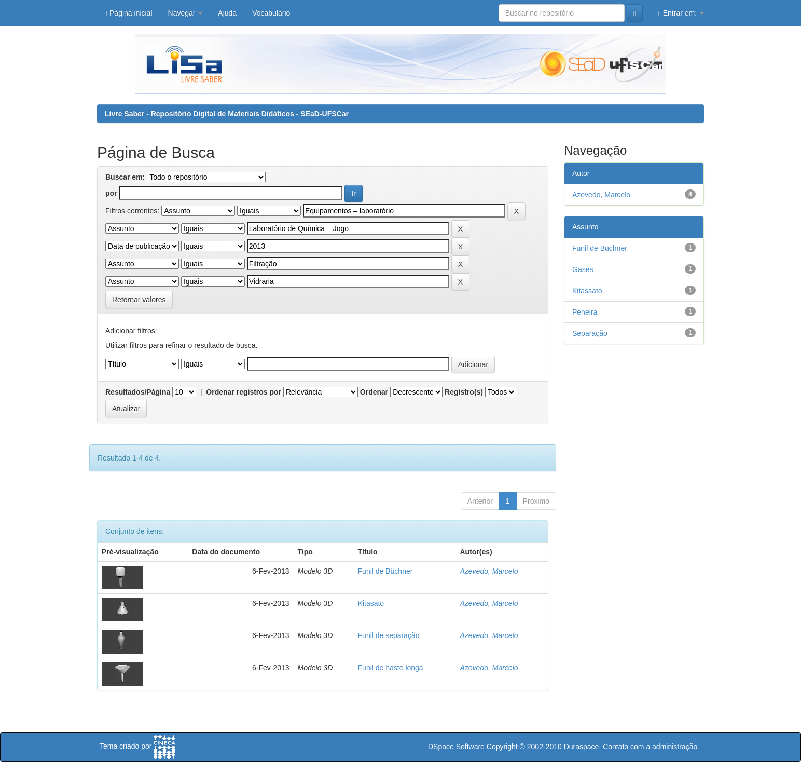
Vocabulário (271, 13)
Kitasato (371, 603)
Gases (582, 269)
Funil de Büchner (385, 571)
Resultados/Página (137, 392)
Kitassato (587, 291)
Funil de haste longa (390, 667)
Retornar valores (139, 299)
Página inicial (129, 13)
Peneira (584, 312)
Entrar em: (681, 13)
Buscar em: (125, 177)
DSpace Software (456, 746)
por (111, 193)
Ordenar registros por (243, 392)
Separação (589, 333)
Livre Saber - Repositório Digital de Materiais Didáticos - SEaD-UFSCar (227, 114)
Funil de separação (389, 635)
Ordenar (374, 392)
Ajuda (227, 13)
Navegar (185, 13)
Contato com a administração (650, 746)
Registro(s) (464, 392)
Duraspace (581, 746)
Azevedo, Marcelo (489, 571)
